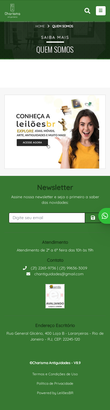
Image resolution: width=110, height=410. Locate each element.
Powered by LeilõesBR (55, 393)
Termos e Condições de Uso (55, 374)
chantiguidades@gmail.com (55, 273)
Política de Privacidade (55, 383)
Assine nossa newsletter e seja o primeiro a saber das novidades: (55, 199)
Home (40, 26)
